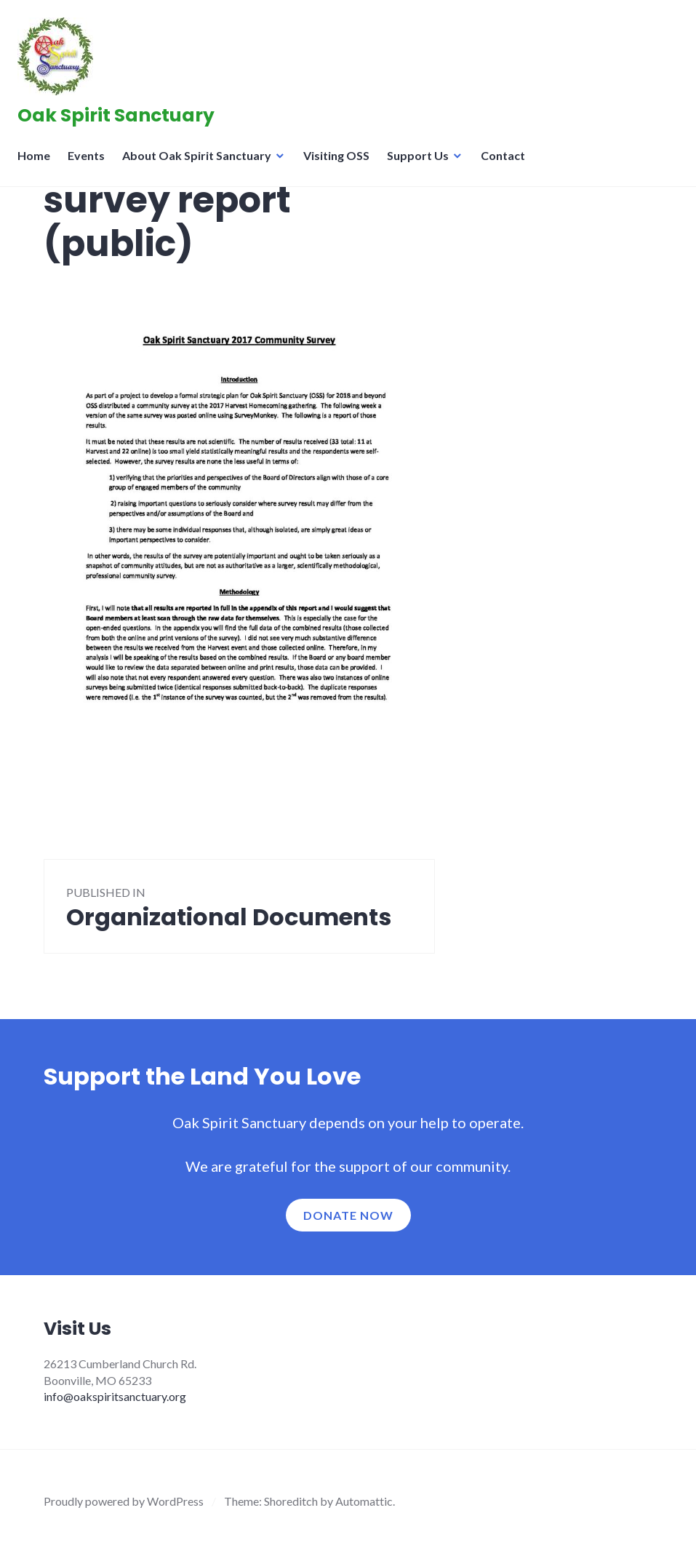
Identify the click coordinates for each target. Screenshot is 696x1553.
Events (90, 164)
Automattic (364, 1501)
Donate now (348, 1215)
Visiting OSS (341, 164)
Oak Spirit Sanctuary (120, 119)
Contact (507, 164)
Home (38, 164)
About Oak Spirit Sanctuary (201, 164)
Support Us (422, 164)
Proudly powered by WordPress (124, 1501)
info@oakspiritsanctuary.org (115, 1396)
